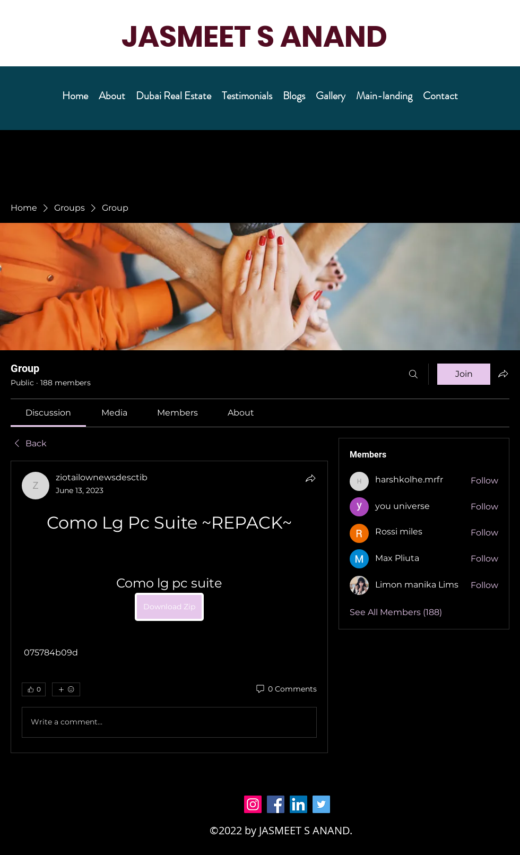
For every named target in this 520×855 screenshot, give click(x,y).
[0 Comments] (286, 689)
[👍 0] (34, 689)
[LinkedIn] (298, 804)
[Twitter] (321, 804)
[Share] (310, 478)
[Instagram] (253, 804)
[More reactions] (66, 689)
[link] (48, 413)
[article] (169, 607)
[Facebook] (275, 804)
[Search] (413, 374)
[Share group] (503, 373)
